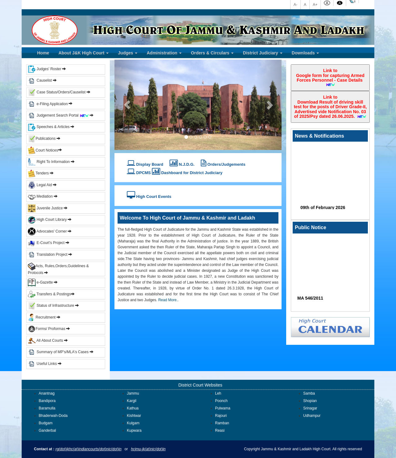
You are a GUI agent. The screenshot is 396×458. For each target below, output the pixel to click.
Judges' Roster (44, 69)
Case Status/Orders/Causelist (56, 92)
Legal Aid (40, 185)
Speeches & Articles (49, 127)
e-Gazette (41, 282)
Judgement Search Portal (63, 115)
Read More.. (168, 300)
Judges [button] (127, 52)
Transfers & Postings (49, 294)
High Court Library (47, 219)
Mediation (40, 196)
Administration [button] (164, 52)
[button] (127, 105)
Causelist (40, 80)
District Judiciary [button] (262, 52)
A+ (315, 4)
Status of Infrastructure (51, 305)
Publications (42, 138)
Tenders (38, 173)
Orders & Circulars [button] (212, 52)
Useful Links (47, 364)
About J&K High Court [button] (83, 52)
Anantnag (46, 393)
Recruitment (44, 317)
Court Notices (47, 150)
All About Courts (45, 340)
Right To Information (49, 162)
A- (295, 4)
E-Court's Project (46, 243)
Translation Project (47, 254)
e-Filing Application (52, 103)
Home (43, 52)
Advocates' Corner (48, 231)
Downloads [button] (305, 52)
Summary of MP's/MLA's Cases (63, 352)
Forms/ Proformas (49, 329)
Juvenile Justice (46, 208)
